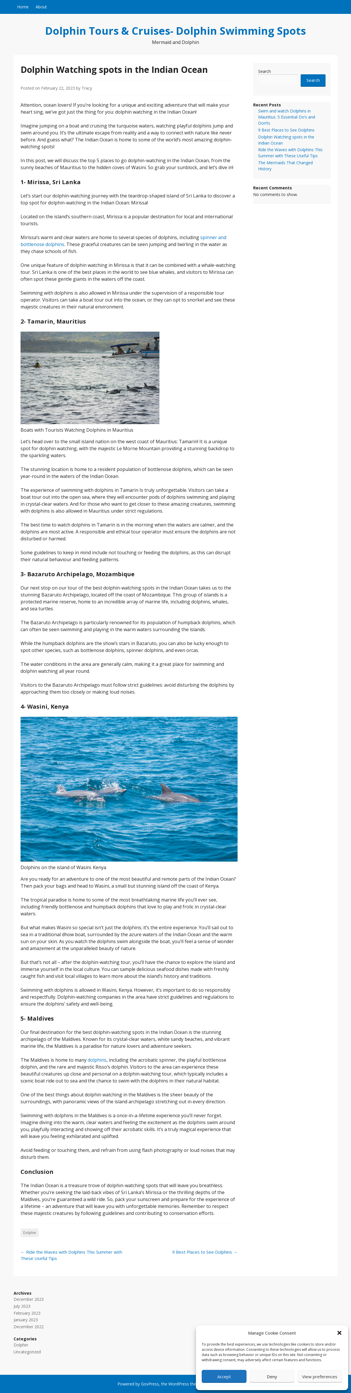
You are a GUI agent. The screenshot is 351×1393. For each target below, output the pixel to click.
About (41, 7)
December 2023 (29, 1299)
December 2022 (29, 1326)
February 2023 (27, 1313)
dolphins (97, 1060)
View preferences (319, 1376)
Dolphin (29, 1232)
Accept (224, 1376)
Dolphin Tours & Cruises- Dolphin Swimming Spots (175, 31)
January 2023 (26, 1319)
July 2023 (22, 1306)
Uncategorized (27, 1352)
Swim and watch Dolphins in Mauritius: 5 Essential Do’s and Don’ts (286, 117)
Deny (272, 1376)
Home (23, 7)
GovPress (150, 1384)
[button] (339, 1333)
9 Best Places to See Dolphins (205, 1252)
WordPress (178, 1384)
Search (264, 71)
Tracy (87, 88)
